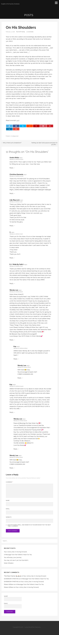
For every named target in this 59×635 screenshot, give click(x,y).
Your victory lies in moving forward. (15, 552)
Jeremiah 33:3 (14, 120)
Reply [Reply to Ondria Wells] (11, 168)
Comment (9, 482)
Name (7, 500)
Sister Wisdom (8, 563)
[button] (57, 3)
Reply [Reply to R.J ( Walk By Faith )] (11, 283)
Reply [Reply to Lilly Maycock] (11, 225)
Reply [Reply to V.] (11, 258)
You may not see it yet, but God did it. (16, 560)
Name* (13, 598)
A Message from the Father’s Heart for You (18, 554)
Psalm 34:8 (23, 395)
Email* (13, 605)
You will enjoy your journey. (13, 557)
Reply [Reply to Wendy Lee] (11, 340)
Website (8, 517)
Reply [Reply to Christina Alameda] (11, 193)
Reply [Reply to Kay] (15, 359)
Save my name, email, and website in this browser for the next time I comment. (29, 525)
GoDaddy (43, 627)
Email (8, 509)
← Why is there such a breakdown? (11, 142)
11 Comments (30, 31)
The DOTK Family (20, 31)
